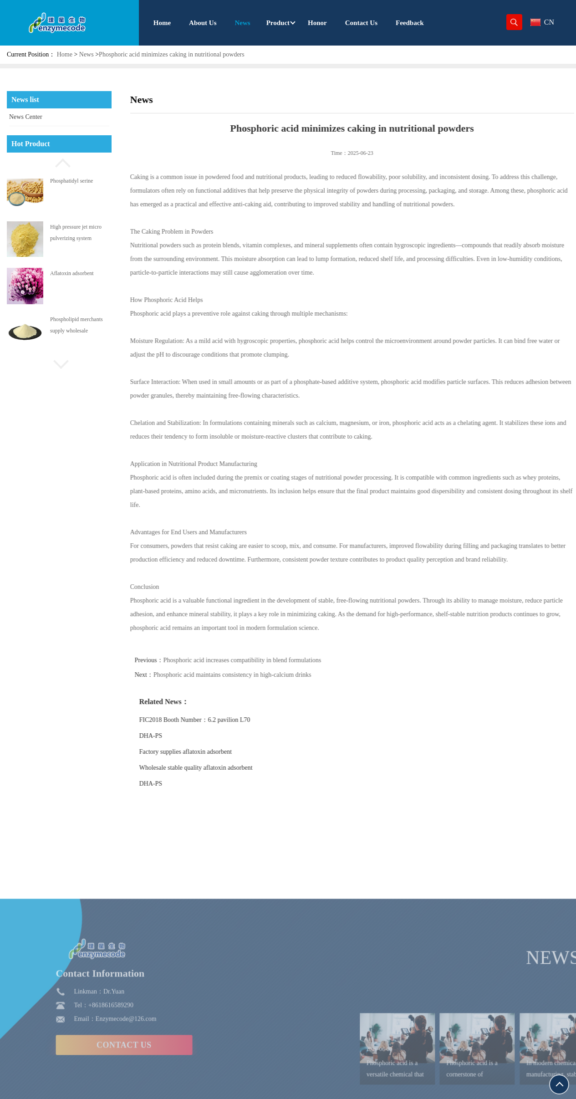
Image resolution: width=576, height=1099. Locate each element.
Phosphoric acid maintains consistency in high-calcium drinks (249, 674)
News (86, 54)
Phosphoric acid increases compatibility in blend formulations (259, 660)
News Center (25, 116)
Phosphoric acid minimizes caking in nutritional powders (172, 54)
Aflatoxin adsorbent (72, 273)
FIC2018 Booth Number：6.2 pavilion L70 (211, 719)
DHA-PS (167, 735)
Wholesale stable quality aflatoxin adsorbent (212, 767)
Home (64, 54)
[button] (59, 162)
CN (542, 22)
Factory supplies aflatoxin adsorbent (202, 751)
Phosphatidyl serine (71, 181)
